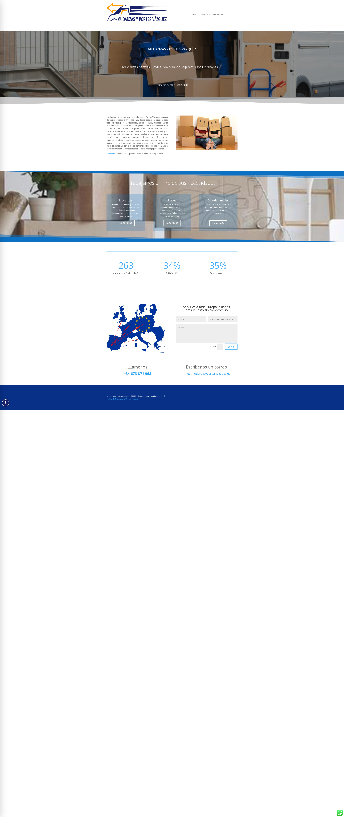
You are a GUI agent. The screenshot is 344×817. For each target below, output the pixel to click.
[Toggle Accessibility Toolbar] (5, 403)
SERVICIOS (204, 15)
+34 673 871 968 (137, 373)
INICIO (194, 15)
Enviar (231, 346)
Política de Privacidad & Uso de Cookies (122, 399)
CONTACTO (218, 15)
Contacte (110, 153)
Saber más (126, 222)
